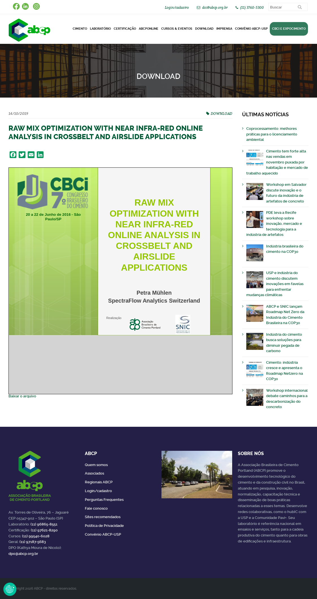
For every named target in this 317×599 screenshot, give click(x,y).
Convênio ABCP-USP (251, 29)
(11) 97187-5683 (33, 542)
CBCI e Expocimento (289, 29)
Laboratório (100, 29)
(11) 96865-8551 (44, 524)
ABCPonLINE (148, 29)
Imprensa (224, 29)
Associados (94, 473)
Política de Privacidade (104, 525)
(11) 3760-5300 (252, 7)
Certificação (125, 29)
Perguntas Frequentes (104, 499)
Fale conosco (96, 508)
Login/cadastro (177, 7)
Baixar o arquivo (22, 396)
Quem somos (96, 465)
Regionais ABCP (99, 482)
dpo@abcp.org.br (23, 553)
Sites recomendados (102, 517)
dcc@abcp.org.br (215, 7)
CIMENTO (80, 29)
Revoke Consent (10, 589)
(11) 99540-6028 (35, 536)
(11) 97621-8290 (44, 530)
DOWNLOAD (204, 29)
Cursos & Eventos (176, 29)
